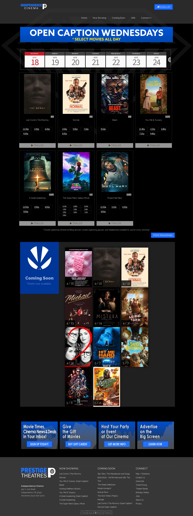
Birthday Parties (142, 492)
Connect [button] (146, 18)
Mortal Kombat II (104, 488)
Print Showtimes (162, 235)
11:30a (64, 206)
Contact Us (140, 477)
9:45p (152, 133)
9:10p (103, 129)
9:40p (64, 215)
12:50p (26, 207)
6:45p (75, 212)
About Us (140, 500)
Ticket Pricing (141, 485)
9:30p (25, 133)
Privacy (139, 504)
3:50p (36, 207)
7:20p (86, 129)
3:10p (114, 207)
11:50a (103, 207)
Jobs (138, 496)
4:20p (86, 209)
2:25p (75, 209)
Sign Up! (163, 7)
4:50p (64, 212)
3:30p (36, 129)
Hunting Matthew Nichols (69, 489)
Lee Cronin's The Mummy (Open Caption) (115, 503)
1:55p (64, 209)
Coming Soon (118, 18)
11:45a (142, 129)
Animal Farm (103, 492)
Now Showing (99, 18)
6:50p (47, 207)
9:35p (64, 133)
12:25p (86, 206)
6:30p (47, 129)
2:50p (64, 129)
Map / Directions (143, 474)
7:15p (141, 133)
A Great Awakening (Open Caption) (73, 496)
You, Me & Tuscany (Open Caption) (73, 481)
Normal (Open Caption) (107, 507)
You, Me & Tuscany (67, 492)
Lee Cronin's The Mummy (70, 474)
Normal (62, 477)
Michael (101, 500)
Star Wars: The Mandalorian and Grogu (114, 474)
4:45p (163, 129)
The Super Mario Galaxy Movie (72, 504)
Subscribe (140, 481)
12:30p (26, 129)
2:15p (152, 129)
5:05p (75, 129)
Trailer (37, 145)
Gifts (133, 18)
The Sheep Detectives (106, 485)
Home (84, 18)
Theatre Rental (142, 489)
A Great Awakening (67, 500)
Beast (61, 485)
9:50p (25, 211)
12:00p (75, 206)
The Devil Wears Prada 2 (108, 496)
